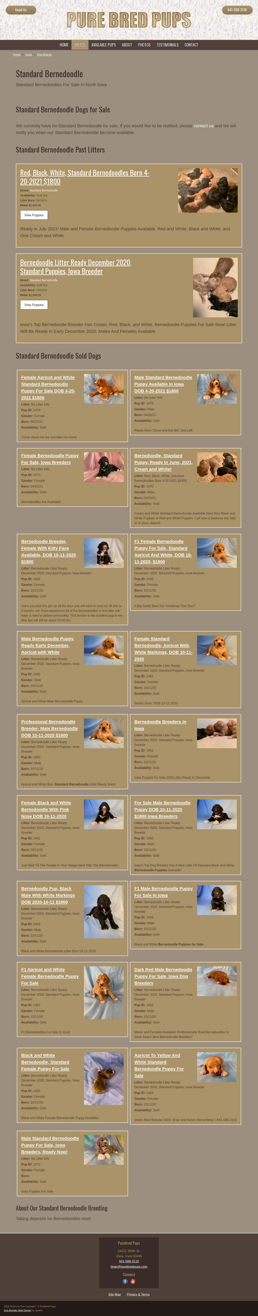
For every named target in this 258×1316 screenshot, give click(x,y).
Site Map (114, 1294)
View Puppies (34, 215)
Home (16, 54)
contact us (204, 125)
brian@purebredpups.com (129, 1266)
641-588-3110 (237, 9)
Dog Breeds (44, 54)
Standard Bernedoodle (44, 190)
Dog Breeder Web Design (17, 1310)
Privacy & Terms (138, 1294)
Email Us (20, 9)
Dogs (28, 54)
